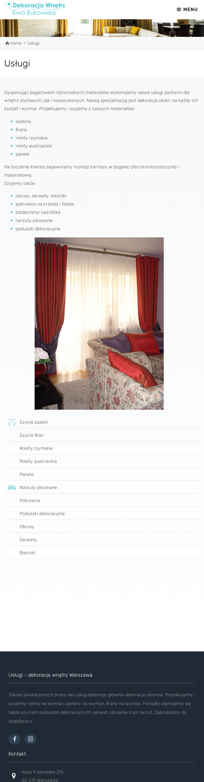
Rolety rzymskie (28, 448)
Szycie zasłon (26, 422)
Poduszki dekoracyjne (34, 514)
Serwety (20, 540)
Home (16, 43)
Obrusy (19, 527)
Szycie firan (24, 435)
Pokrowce (22, 501)
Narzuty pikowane (30, 488)
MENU (186, 9)
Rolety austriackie (30, 461)
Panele (19, 475)
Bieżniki (19, 553)
